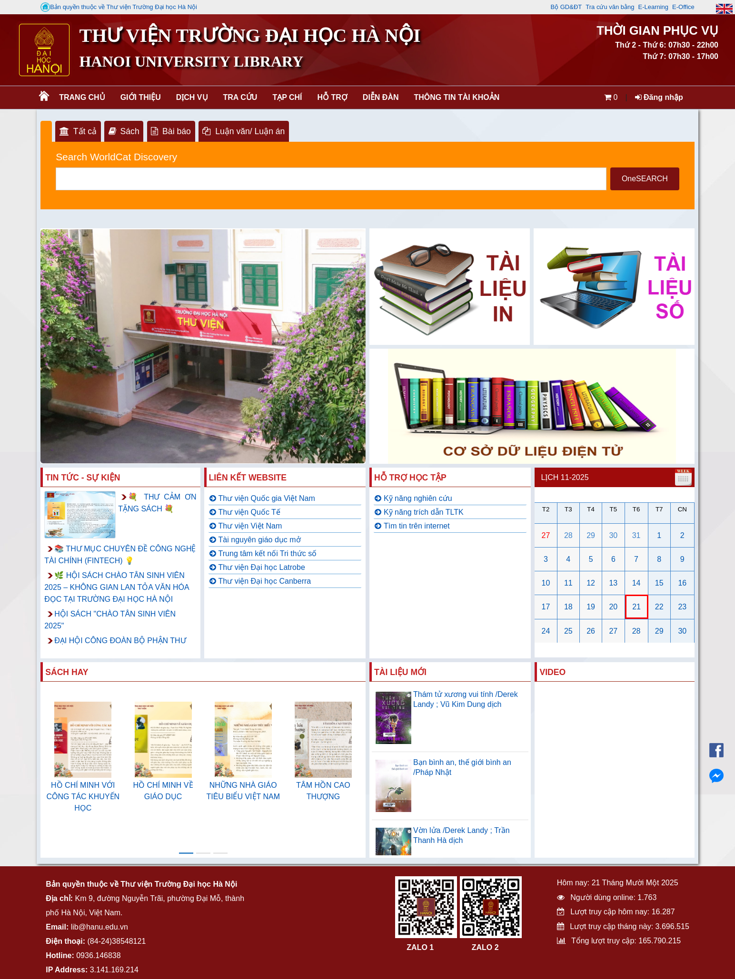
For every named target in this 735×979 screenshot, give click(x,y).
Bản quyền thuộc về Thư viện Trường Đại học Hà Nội (118, 7)
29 (590, 535)
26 (590, 631)
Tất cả (78, 131)
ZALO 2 (485, 947)
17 (546, 607)
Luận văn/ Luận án (243, 131)
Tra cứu (240, 97)
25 (568, 631)
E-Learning (653, 6)
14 (636, 583)
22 (659, 607)
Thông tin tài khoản (457, 97)
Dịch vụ (192, 97)
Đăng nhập (659, 97)
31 (636, 535)
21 (636, 607)
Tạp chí (287, 97)
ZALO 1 (420, 947)
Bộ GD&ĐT (566, 6)
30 (613, 535)
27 (546, 535)
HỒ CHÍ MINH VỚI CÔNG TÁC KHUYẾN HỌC (83, 796)
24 (546, 631)
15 (659, 583)
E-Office (683, 6)
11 (568, 583)
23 (682, 607)
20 (613, 607)
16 (682, 583)
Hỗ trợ (333, 97)
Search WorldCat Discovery (116, 156)
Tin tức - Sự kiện (82, 477)
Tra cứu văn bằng (610, 6)
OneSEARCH (645, 179)
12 (590, 583)
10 (546, 583)
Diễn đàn (381, 97)
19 (590, 607)
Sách (124, 131)
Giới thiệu (140, 97)
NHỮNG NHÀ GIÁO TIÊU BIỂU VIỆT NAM (243, 791)
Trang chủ (82, 97)
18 (568, 607)
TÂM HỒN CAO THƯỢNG (323, 791)
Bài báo (170, 131)
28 (568, 535)
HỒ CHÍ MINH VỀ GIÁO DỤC (163, 791)
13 (613, 583)
